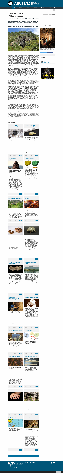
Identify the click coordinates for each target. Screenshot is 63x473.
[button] (43, 52)
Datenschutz (34, 462)
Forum (50, 7)
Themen (20, 7)
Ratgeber (42, 7)
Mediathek (35, 7)
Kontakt (30, 462)
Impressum (26, 462)
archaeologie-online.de (11, 9)
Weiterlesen (20, 155)
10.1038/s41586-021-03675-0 (46, 62)
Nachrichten (20, 9)
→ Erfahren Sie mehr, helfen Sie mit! (13, 467)
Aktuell (13, 7)
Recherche (27, 7)
